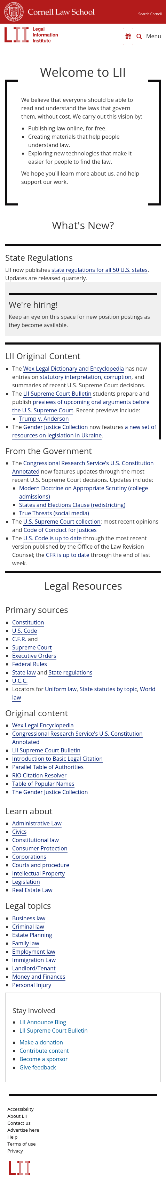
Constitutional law (35, 840)
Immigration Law (34, 960)
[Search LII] (139, 36)
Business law (28, 918)
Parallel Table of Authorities (48, 767)
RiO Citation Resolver (39, 775)
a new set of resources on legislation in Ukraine (84, 431)
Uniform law (61, 689)
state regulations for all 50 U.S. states (100, 270)
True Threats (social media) (54, 513)
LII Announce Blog (42, 1022)
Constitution (28, 622)
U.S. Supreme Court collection (62, 521)
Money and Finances (38, 976)
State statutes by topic (108, 689)
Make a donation (41, 1042)
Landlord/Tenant (34, 968)
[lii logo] (31, 34)
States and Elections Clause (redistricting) (72, 505)
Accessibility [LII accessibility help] (20, 1109)
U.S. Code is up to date (52, 538)
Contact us (19, 1123)
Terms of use (21, 1144)
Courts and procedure (40, 865)
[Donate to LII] (128, 36)
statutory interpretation (70, 377)
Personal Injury (31, 985)
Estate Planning (32, 935)
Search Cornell (150, 13)
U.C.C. (19, 681)
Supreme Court (32, 647)
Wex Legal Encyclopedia (43, 725)
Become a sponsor (43, 1059)
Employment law (33, 951)
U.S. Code (24, 631)
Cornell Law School (59, 11)
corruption (118, 377)
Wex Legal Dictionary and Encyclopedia (73, 368)
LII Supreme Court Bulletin (57, 393)
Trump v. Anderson (44, 418)
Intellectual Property (38, 873)
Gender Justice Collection (55, 427)
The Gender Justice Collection (50, 792)
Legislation (26, 882)
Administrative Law (37, 823)
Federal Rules (29, 664)
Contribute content (44, 1050)
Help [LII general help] (12, 1137)
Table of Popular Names (43, 783)
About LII (17, 1116)
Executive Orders (34, 656)
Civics (19, 831)
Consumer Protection (40, 848)
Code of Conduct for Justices (60, 530)
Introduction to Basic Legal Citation (57, 758)
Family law (25, 943)
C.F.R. (19, 639)
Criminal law (28, 926)
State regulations (70, 672)
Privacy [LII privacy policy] (15, 1151)
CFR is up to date (67, 555)
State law (24, 672)
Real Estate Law (32, 890)
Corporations (29, 856)
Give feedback (37, 1067)
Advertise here (23, 1130)
